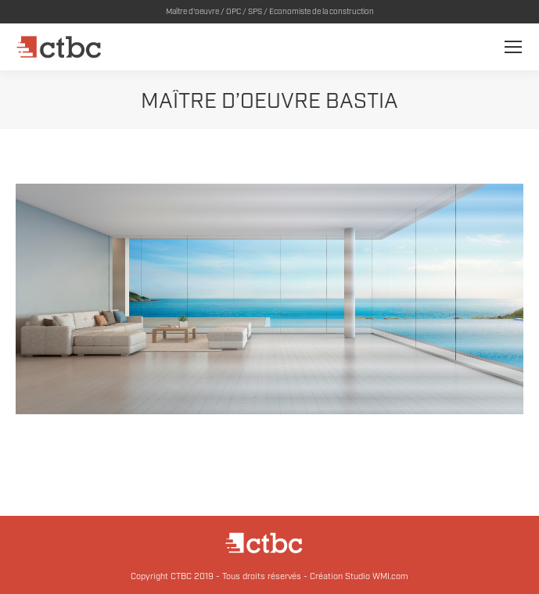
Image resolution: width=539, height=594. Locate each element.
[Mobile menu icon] (513, 47)
